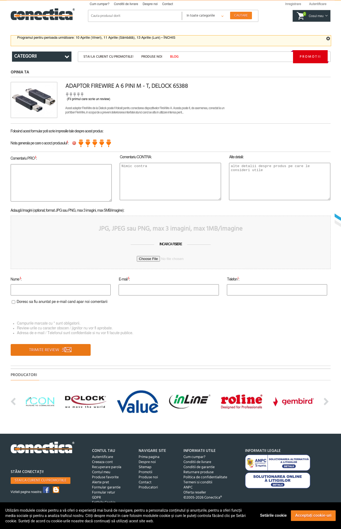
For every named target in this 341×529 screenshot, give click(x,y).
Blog (174, 57)
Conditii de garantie (199, 467)
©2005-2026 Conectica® (202, 498)
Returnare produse (198, 472)
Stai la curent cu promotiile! (108, 57)
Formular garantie (106, 487)
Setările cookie (273, 515)
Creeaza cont (102, 462)
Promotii (310, 57)
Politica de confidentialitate (205, 477)
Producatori (148, 487)
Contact (167, 4)
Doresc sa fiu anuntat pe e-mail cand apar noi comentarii (62, 302)
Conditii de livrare (126, 4)
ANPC (187, 487)
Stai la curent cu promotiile (40, 480)
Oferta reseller (194, 492)
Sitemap (145, 467)
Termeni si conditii (197, 482)
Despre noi (150, 4)
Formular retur (103, 492)
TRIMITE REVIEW (50, 350)
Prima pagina (149, 457)
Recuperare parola (106, 467)
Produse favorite (105, 477)
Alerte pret (100, 482)
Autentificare (102, 457)
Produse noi (151, 57)
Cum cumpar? (100, 4)
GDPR (96, 498)
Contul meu (101, 472)
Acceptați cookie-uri (313, 515)
